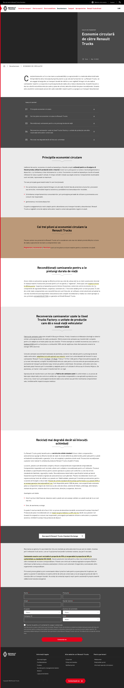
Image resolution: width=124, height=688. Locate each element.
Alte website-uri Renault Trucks (77, 654)
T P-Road (54, 359)
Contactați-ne (62, 639)
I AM (118, 8)
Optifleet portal (70, 665)
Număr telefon (68, 601)
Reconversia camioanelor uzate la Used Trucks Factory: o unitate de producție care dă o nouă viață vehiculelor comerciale (60, 131)
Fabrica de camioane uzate (33, 336)
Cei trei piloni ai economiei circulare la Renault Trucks (49, 116)
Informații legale (42, 654)
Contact (112, 2)
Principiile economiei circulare (40, 109)
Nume (26, 593)
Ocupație (27, 609)
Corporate (69, 659)
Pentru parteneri (100, 654)
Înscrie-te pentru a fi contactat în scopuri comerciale (44, 625)
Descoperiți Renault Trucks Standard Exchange (60, 536)
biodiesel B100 (29, 344)
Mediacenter (98, 659)
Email (26, 601)
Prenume (66, 593)
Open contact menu (112, 2)
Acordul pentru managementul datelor (48, 668)
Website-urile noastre (101, 2)
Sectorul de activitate (70, 609)
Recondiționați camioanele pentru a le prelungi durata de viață (51, 123)
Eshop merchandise (71, 662)
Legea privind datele (42, 673)
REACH (39, 671)
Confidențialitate (42, 662)
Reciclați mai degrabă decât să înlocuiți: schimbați (47, 140)
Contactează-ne (74, 681)
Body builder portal (99, 662)
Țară (64, 616)
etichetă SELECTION (41, 296)
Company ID (28, 616)
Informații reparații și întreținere (103, 665)
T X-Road (47, 359)
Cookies (39, 665)
